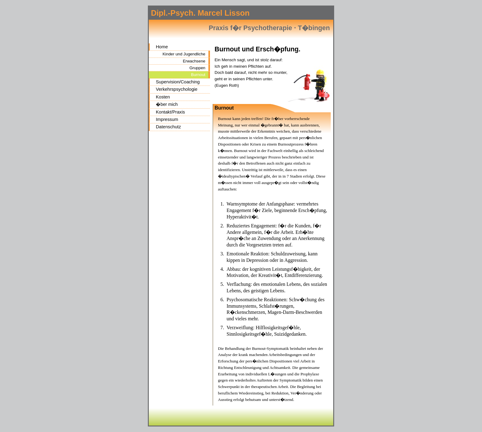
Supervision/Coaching (178, 81)
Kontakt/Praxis (170, 112)
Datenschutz (168, 126)
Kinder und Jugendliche (184, 54)
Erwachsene (194, 61)
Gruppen (197, 68)
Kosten (163, 96)
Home (162, 46)
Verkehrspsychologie (176, 89)
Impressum (167, 119)
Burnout (198, 74)
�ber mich (167, 104)
